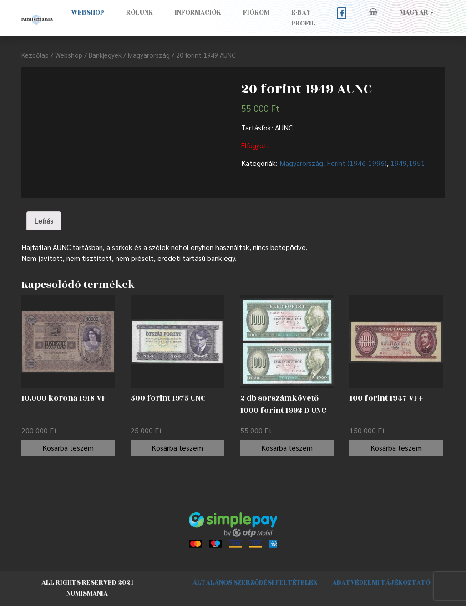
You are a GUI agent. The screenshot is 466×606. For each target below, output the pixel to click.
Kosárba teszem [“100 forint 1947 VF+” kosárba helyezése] (396, 447)
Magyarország (149, 54)
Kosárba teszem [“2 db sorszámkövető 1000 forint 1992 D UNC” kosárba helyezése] (287, 447)
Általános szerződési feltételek (255, 582)
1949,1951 (407, 163)
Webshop (87, 12)
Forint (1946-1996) (357, 163)
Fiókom (256, 12)
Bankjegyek (105, 54)
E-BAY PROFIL (303, 18)
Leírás (43, 220)
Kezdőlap (35, 54)
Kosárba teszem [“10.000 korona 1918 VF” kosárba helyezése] (68, 447)
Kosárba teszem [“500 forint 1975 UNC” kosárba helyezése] (177, 447)
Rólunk (139, 12)
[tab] (43, 220)
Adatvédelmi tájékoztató (381, 582)
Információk (198, 12)
